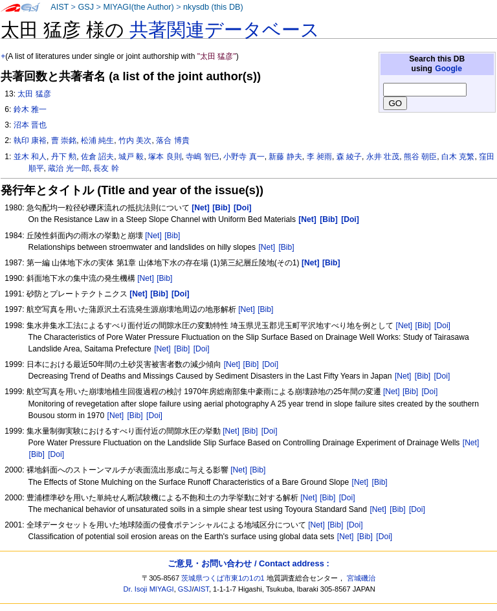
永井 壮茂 (382, 156)
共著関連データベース (224, 29)
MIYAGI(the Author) (138, 7)
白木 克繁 (457, 156)
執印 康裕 (30, 140)
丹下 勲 (63, 156)
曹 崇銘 (63, 140)
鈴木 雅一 (30, 109)
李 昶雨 (319, 156)
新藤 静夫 (285, 156)
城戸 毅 (131, 156)
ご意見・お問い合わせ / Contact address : (248, 563)
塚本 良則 (164, 156)
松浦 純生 (97, 140)
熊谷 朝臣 (420, 156)
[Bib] (172, 235)
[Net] (153, 235)
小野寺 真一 (243, 156)
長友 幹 (105, 168)
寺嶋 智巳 (202, 156)
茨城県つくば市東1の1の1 (223, 578)
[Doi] (442, 325)
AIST (59, 7)
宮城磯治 (361, 578)
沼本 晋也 (30, 124)
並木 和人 (30, 156)
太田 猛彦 (33, 93)
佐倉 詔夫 (97, 156)
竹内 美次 (134, 140)
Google (448, 68)
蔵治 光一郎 (68, 168)
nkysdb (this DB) (213, 7)
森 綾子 (349, 156)
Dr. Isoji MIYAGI (149, 589)
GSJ (86, 7)
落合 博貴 (172, 140)
